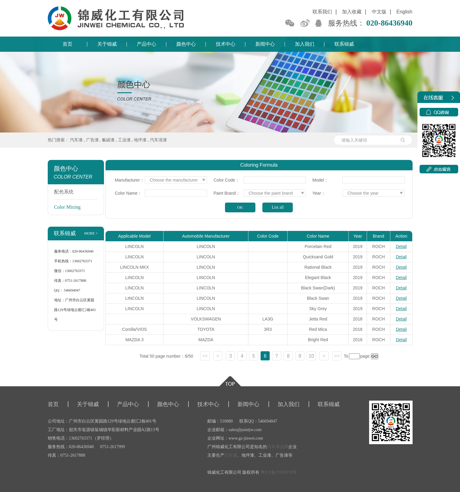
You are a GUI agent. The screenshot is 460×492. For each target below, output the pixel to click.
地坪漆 (140, 140)
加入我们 (304, 44)
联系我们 (322, 11)
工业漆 (124, 140)
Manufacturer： (129, 180)
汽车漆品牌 (277, 446)
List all (278, 207)
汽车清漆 (158, 140)
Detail (401, 246)
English (404, 11)
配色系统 (64, 191)
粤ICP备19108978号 (279, 472)
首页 (67, 44)
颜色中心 (186, 44)
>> (337, 356)
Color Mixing (67, 207)
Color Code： (227, 180)
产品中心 (146, 44)
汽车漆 (76, 140)
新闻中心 (265, 44)
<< (205, 356)
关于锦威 (107, 44)
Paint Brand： (227, 193)
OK (240, 207)
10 (311, 356)
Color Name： (128, 193)
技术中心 (225, 44)
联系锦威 (344, 44)
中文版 (379, 11)
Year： (319, 193)
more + (91, 233)
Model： (320, 180)
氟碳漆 (108, 140)
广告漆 (92, 140)
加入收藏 (351, 11)
